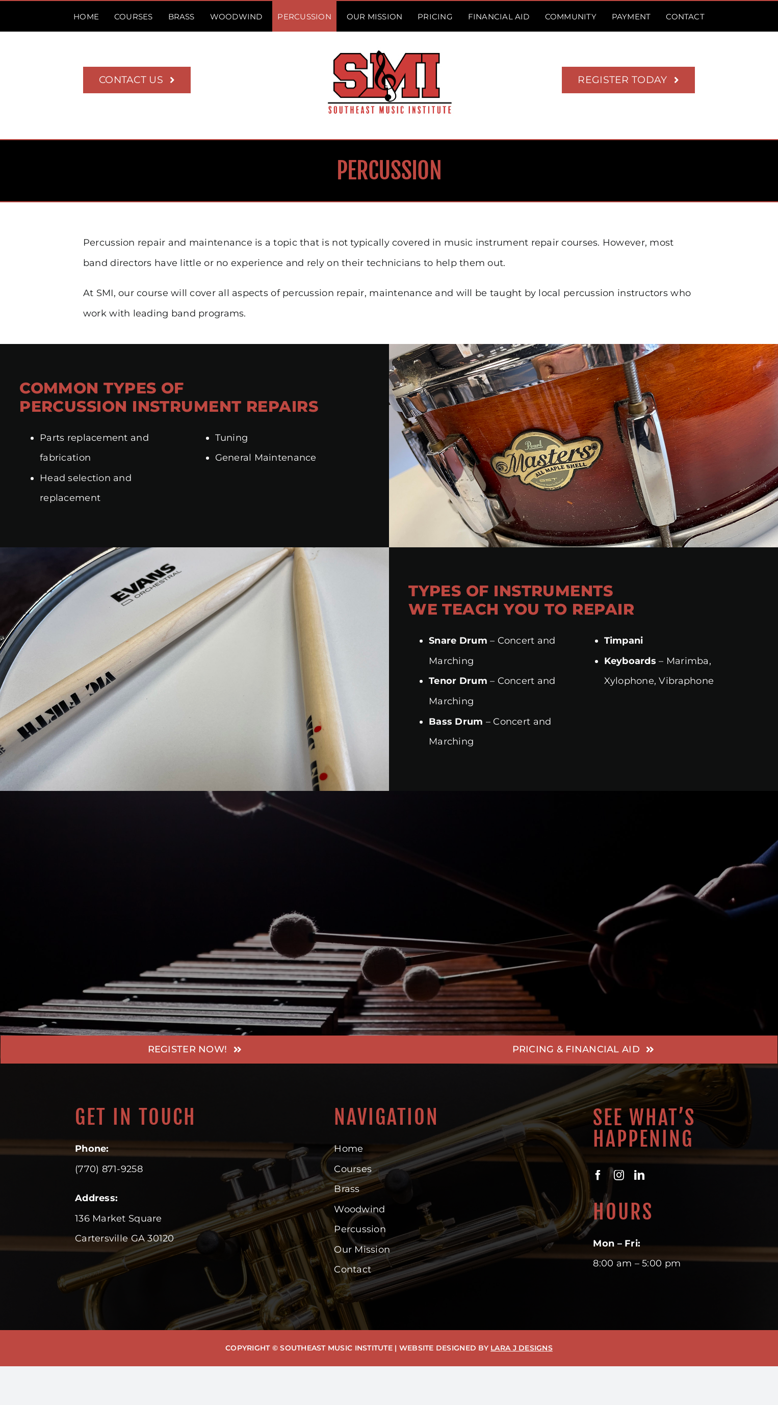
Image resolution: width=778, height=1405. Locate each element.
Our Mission (362, 1249)
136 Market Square (118, 1218)
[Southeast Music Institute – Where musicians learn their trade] (389, 51)
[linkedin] (639, 1175)
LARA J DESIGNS (521, 1348)
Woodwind (359, 1209)
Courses (353, 1169)
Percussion (360, 1229)
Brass (346, 1189)
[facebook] (598, 1175)
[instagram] (619, 1175)
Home (348, 1148)
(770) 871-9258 (109, 1169)
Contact (352, 1269)
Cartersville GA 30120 (124, 1238)
